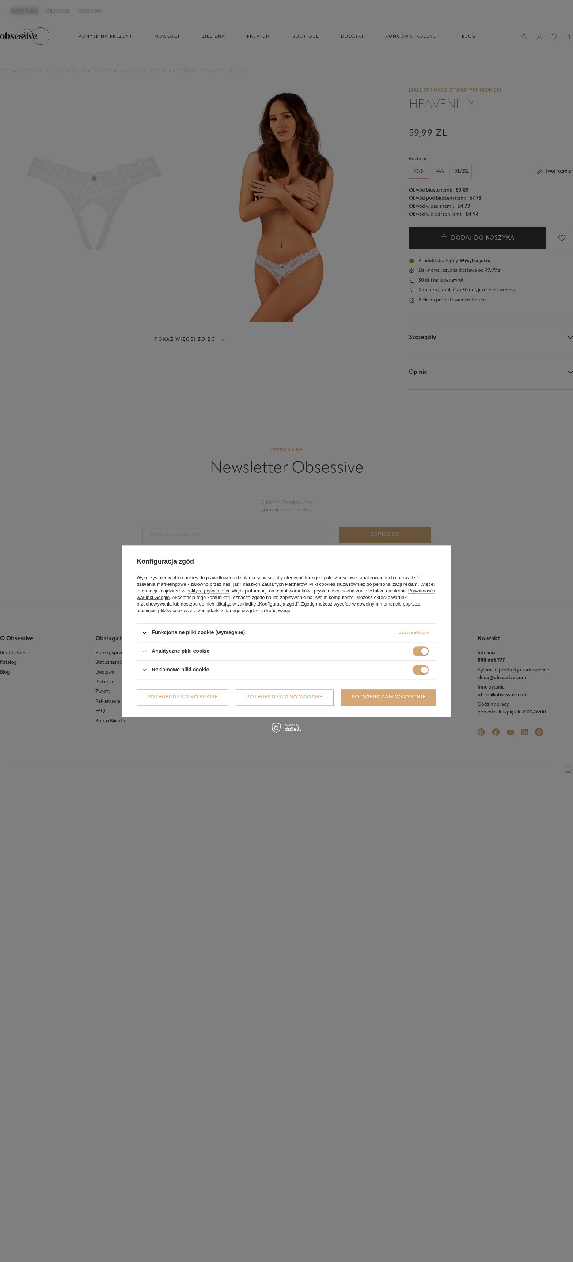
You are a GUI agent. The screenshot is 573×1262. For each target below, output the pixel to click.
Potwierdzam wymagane (284, 697)
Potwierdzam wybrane (182, 697)
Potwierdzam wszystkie (389, 697)
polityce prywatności (208, 591)
